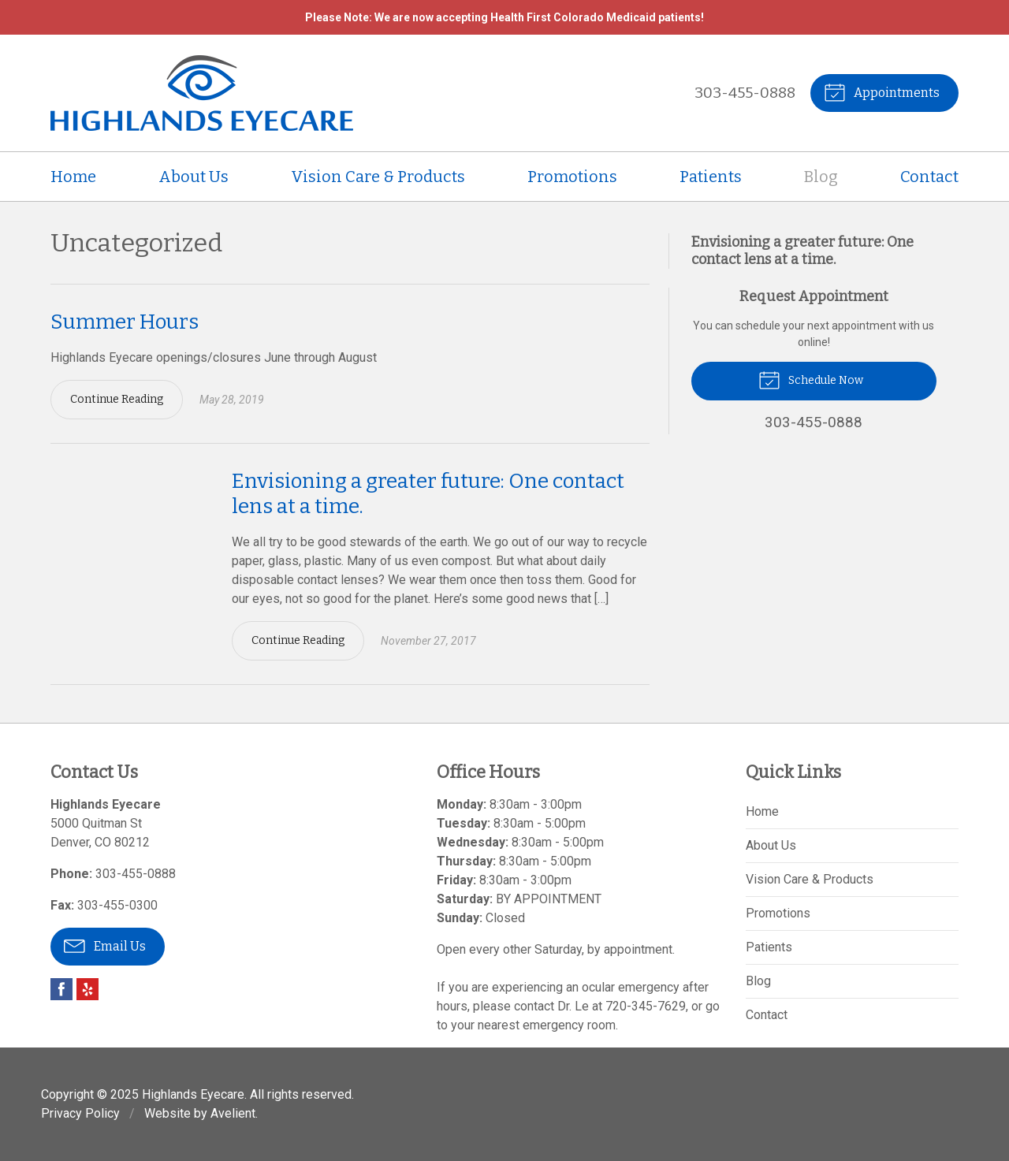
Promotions (572, 176)
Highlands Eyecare (193, 1094)
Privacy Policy (80, 1113)
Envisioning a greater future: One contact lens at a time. (802, 250)
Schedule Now (810, 379)
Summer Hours (124, 322)
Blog (821, 176)
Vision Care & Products (378, 176)
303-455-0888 (744, 93)
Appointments (882, 91)
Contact (929, 176)
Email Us (105, 945)
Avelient (232, 1113)
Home (73, 176)
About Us (193, 176)
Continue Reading (116, 399)
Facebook (61, 989)
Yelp (87, 989)
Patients (710, 176)
